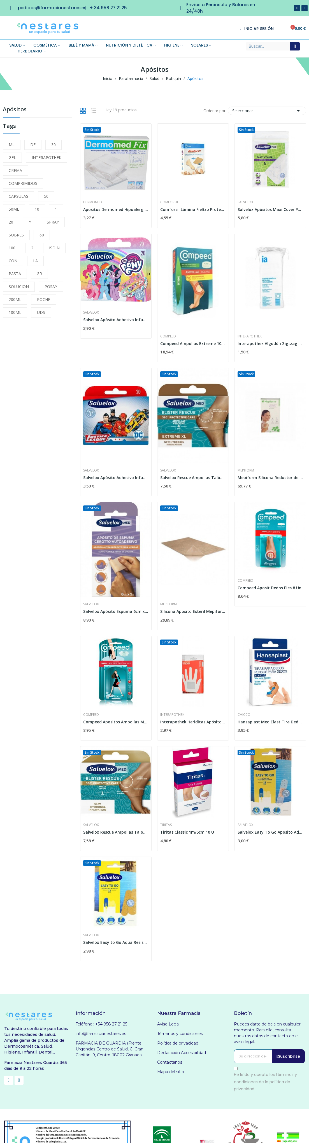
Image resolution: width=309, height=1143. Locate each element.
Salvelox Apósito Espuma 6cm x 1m (116, 611)
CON (13, 260)
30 (53, 144)
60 (42, 235)
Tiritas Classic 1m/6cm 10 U (187, 832)
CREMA (15, 170)
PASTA (15, 273)
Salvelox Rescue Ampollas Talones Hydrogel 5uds (116, 832)
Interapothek (250, 336)
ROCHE (43, 299)
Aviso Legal (168, 1024)
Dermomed (92, 202)
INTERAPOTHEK (46, 157)
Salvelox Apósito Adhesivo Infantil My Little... (116, 319)
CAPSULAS (18, 196)
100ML (15, 312)
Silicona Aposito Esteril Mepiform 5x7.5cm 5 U (193, 611)
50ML (14, 209)
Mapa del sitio (170, 1071)
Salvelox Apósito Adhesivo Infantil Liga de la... (116, 477)
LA (35, 260)
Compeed (168, 336)
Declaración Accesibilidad (181, 1052)
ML (12, 144)
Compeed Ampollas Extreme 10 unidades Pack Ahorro (193, 343)
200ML (15, 299)
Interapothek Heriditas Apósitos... (193, 722)
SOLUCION (19, 286)
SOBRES (16, 235)
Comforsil (169, 202)
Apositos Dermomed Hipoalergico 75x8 (116, 209)
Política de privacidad (177, 1043)
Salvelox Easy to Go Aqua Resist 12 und (116, 942)
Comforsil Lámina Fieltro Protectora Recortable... (193, 209)
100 (12, 247)
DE (33, 144)
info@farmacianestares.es (101, 1033)
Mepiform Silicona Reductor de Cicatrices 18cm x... (270, 477)
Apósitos (15, 110)
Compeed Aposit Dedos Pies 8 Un (269, 587)
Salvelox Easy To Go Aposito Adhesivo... (270, 832)
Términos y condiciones (180, 1033)
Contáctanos (169, 1062)
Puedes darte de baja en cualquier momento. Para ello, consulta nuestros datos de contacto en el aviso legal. (267, 1033)
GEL (12, 157)
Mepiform (246, 470)
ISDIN (54, 247)
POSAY (51, 286)
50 (46, 196)
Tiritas (166, 825)
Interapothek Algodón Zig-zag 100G (270, 343)
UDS (41, 312)
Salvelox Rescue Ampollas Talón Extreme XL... (193, 477)
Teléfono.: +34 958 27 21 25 (101, 1024)
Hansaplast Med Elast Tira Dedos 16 (270, 722)
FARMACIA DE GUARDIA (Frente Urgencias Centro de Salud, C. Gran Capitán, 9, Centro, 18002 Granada (109, 1049)
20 (11, 222)
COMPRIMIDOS (23, 183)
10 (37, 209)
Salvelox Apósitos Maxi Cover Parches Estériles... (270, 209)
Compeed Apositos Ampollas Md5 (116, 722)
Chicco (244, 714)
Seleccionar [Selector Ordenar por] (267, 110)
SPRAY (53, 222)
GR (39, 273)
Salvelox (245, 202)
